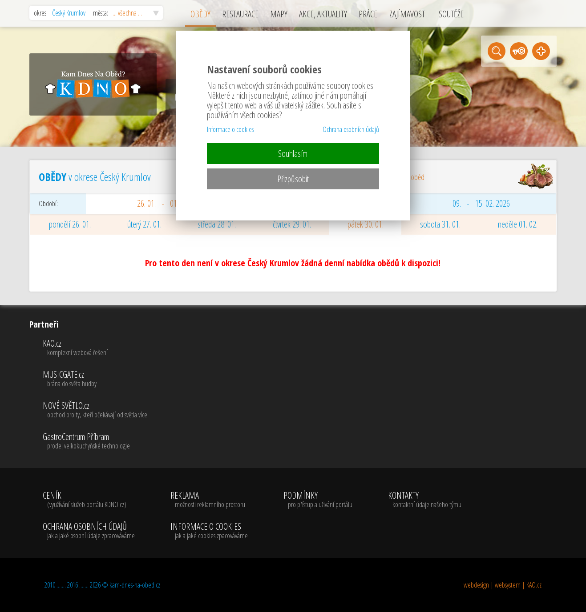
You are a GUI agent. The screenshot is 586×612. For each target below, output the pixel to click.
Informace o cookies (230, 129)
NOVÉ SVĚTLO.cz (95, 410)
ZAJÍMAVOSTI (408, 14)
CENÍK (89, 500)
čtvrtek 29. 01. (292, 224)
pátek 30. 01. (366, 224)
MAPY (278, 14)
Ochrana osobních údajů (351, 129)
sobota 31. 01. (440, 224)
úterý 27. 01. (144, 224)
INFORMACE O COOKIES (209, 531)
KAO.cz (95, 348)
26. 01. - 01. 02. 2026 (171, 203)
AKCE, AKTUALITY (323, 14)
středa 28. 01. (217, 224)
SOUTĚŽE (451, 14)
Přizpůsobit (293, 179)
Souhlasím (292, 154)
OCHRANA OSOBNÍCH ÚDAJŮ (89, 531)
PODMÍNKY (317, 500)
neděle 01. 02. (518, 224)
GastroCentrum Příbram (95, 441)
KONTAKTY (424, 500)
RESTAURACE (240, 14)
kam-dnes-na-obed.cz (134, 585)
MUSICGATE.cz (95, 379)
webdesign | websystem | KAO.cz (503, 585)
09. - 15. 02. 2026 (481, 203)
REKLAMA (209, 500)
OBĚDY (200, 14)
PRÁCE (368, 14)
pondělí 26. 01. (70, 224)
